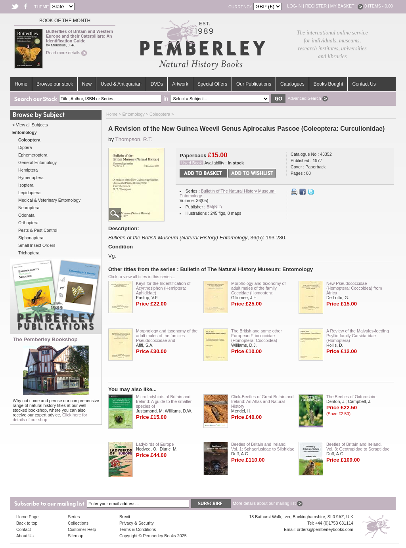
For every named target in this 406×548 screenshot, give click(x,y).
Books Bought (328, 84)
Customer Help (82, 529)
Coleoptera (159, 114)
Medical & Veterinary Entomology (49, 200)
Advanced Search (307, 98)
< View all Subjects (30, 124)
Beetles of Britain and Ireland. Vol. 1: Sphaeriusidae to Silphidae (262, 446)
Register (316, 6)
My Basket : (347, 6)
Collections (78, 523)
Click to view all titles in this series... (141, 276)
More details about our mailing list (268, 503)
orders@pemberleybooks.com (325, 529)
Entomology (134, 114)
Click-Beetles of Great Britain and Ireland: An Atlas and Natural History (262, 401)
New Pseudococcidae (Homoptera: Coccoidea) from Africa (354, 288)
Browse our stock (54, 84)
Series (74, 516)
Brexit (124, 516)
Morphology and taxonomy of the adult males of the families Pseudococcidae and (166, 335)
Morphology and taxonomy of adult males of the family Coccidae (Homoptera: (258, 288)
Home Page (27, 516)
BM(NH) (214, 206)
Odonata (26, 215)
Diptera (25, 147)
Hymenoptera (31, 177)
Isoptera (26, 185)
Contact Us (363, 84)
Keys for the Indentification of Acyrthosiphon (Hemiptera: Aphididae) (163, 288)
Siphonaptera (30, 237)
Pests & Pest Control (37, 230)
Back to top (26, 523)
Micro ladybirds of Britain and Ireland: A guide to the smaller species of (164, 401)
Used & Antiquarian (121, 84)
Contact (23, 529)
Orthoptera (28, 222)
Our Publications (253, 84)
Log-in (294, 6)
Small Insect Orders (37, 245)
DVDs (157, 84)
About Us (25, 535)
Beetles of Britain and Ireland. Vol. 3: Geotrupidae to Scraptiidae (357, 446)
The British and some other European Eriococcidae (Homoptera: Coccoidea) (256, 335)
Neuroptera (28, 207)
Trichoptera (29, 252)
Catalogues (292, 84)
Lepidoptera (29, 192)
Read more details (66, 52)
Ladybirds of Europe (155, 444)
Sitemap (75, 535)
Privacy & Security (136, 523)
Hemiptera (28, 170)
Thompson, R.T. (134, 139)
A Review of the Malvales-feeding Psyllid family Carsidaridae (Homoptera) (357, 335)
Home (21, 84)
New (87, 84)
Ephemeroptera (32, 155)
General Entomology (37, 162)
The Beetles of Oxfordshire (351, 396)
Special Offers (212, 84)
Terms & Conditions (137, 529)
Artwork (180, 84)
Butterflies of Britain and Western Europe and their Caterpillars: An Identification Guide (79, 36)
